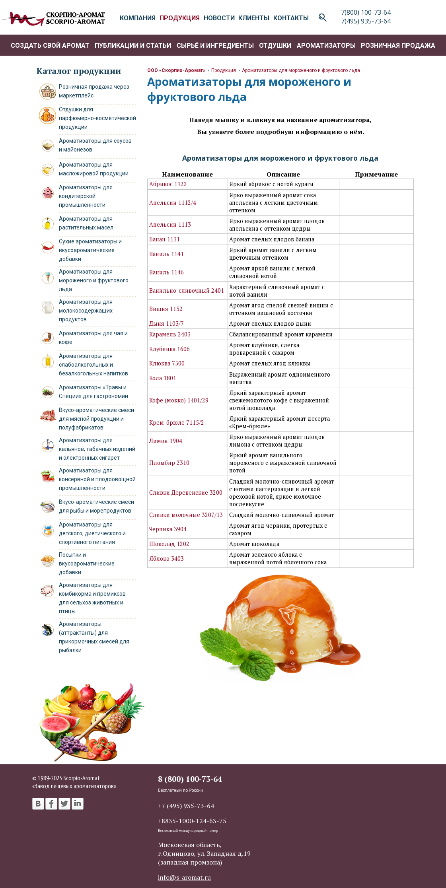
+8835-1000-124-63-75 (192, 820)
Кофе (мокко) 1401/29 (178, 400)
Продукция (223, 70)
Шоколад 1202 (169, 544)
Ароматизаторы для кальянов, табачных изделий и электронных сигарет (97, 449)
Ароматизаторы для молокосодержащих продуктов (86, 311)
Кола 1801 (162, 378)
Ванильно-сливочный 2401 (186, 290)
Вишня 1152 (166, 309)
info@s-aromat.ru (184, 877)
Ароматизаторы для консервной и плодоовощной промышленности (97, 479)
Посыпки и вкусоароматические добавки (87, 563)
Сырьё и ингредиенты (215, 45)
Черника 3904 (168, 529)
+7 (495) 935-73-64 (186, 805)
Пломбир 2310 (169, 462)
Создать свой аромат (50, 45)
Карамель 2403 (170, 334)
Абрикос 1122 (168, 184)
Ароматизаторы (326, 45)
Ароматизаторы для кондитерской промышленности (86, 196)
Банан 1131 (164, 239)
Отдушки (275, 45)
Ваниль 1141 (166, 254)
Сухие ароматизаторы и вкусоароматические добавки (90, 250)
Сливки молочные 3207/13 (186, 515)
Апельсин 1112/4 (172, 202)
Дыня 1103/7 (166, 323)
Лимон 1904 (165, 441)
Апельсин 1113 (170, 224)
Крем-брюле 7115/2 (176, 422)
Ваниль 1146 (166, 272)
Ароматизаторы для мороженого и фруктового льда (94, 280)
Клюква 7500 (167, 363)
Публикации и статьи (133, 45)
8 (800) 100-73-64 (190, 779)
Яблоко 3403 (166, 558)
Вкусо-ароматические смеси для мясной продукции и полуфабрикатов (96, 419)
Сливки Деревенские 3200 (185, 492)
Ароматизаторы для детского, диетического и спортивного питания (92, 533)
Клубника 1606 (169, 349)
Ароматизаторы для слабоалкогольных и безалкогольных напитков (93, 365)
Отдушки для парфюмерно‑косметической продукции (97, 118)
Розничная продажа (398, 45)
